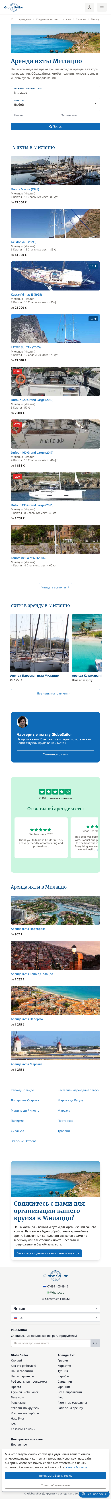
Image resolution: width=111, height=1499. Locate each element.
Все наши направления (55, 693)
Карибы (63, 1376)
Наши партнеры (22, 1376)
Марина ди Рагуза (70, 1100)
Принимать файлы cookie (55, 1475)
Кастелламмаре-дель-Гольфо (78, 1090)
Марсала (64, 1110)
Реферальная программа (29, 1381)
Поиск (55, 126)
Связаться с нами (56, 1299)
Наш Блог (17, 1418)
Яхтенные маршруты (72, 1403)
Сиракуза (17, 1131)
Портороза (65, 1121)
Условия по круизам (25, 1408)
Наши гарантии (22, 1371)
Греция (63, 1360)
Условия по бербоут (25, 1413)
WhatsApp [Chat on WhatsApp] (55, 1293)
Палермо (17, 1121)
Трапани (64, 1131)
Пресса (16, 1387)
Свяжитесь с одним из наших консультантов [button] (48, 1253)
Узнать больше (76, 1467)
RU (55, 1318)
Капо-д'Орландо (22, 1090)
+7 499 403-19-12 (55, 1286)
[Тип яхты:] (55, 103)
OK (95, 1343)
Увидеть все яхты (55, 587)
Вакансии (17, 1397)
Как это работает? (23, 1366)
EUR (55, 1309)
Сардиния (65, 1381)
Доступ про (19, 1444)
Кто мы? (16, 1360)
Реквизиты (18, 1403)
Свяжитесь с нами (55, 754)
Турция (63, 1371)
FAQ (14, 1424)
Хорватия (64, 1366)
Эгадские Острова (23, 1141)
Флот (61, 1397)
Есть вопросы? (94, 1494)
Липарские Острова (25, 1100)
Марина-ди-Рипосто (25, 1110)
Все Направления (70, 1392)
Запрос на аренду (70, 1408)
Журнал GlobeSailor (24, 1392)
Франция (64, 1387)
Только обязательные (55, 1485)
